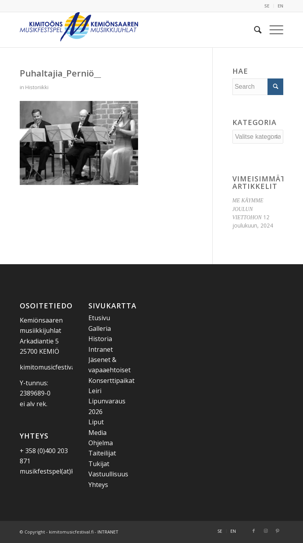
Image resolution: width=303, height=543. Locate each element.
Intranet (100, 349)
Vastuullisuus (108, 474)
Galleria (99, 328)
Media (97, 432)
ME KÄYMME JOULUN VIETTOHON (248, 209)
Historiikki (37, 87)
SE (266, 6)
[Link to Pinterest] (277, 531)
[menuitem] (267, 6)
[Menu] (272, 29)
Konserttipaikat (111, 380)
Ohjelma (100, 443)
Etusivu (99, 317)
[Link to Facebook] (254, 531)
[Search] (254, 29)
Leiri (94, 390)
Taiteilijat (102, 453)
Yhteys (98, 484)
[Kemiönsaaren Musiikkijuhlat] (79, 29)
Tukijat (98, 463)
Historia (100, 338)
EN (280, 6)
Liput (96, 422)
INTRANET (107, 532)
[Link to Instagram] (265, 531)
